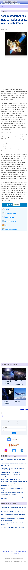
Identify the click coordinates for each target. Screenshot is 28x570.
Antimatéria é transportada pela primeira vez (13, 511)
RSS (6, 225)
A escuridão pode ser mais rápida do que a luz (13, 477)
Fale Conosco (18, 551)
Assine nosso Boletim (10, 221)
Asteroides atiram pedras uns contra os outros (13, 527)
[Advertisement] (14, 74)
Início (2, 6)
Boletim (12, 551)
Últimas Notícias (6, 551)
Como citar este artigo (10, 213)
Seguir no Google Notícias (11, 229)
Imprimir (7, 209)
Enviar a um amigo (9, 217)
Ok (14, 433)
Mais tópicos (24, 410)
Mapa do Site (16, 553)
